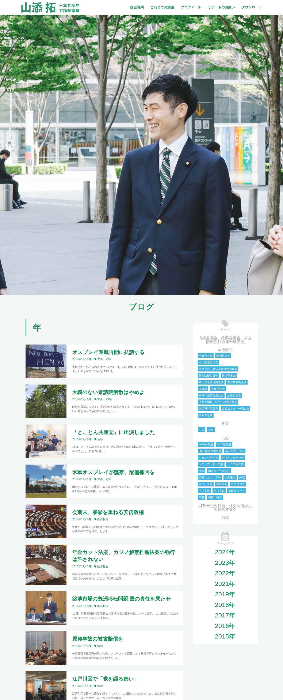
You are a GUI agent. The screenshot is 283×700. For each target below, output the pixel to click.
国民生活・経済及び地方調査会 (218, 369)
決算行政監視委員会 (211, 395)
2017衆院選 (224, 444)
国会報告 (225, 350)
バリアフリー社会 (233, 457)
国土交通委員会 (208, 362)
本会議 (203, 388)
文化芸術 (221, 484)
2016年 (225, 625)
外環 (242, 477)
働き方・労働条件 (219, 470)
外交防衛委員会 (208, 375)
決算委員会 (218, 388)
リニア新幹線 (235, 464)
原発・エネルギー (210, 477)
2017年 (225, 615)
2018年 (225, 604)
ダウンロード (252, 7)
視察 (211, 429)
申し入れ (219, 490)
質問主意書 (206, 415)
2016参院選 (206, 444)
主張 (201, 429)
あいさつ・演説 (234, 451)
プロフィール (191, 7)
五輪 (201, 470)
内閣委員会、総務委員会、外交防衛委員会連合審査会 (225, 340)
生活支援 (204, 490)
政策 (225, 424)
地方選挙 (230, 477)
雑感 (225, 518)
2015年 (225, 636)
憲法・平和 (206, 484)
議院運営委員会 (208, 408)
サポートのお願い (221, 7)
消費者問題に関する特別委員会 (218, 401)
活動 (225, 438)
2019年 (225, 594)
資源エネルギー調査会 (235, 408)
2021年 (225, 583)
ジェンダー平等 (208, 457)
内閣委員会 (223, 355)
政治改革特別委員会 (211, 382)
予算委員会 (206, 355)
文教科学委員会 (236, 382)
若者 (201, 497)
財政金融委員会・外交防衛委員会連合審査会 (225, 508)
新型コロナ (238, 484)
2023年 (225, 562)
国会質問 (137, 7)
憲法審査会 (229, 375)
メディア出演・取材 (211, 464)
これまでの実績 (162, 7)
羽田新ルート (236, 490)
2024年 (225, 552)
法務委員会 (234, 395)
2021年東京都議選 (210, 451)
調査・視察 (215, 497)
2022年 (225, 573)
